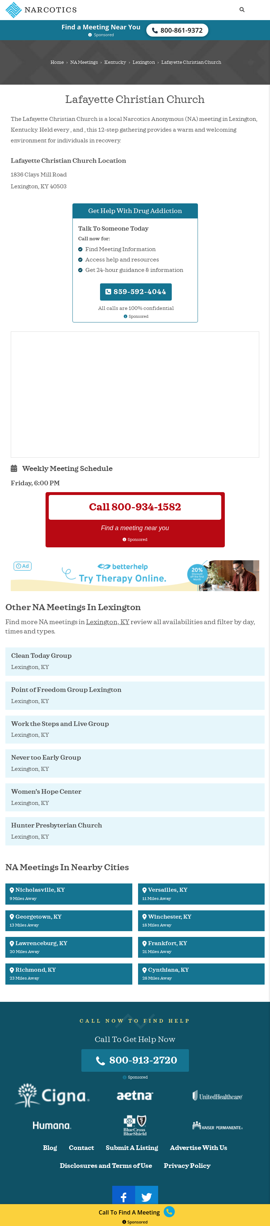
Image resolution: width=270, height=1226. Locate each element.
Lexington (144, 62)
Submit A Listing (132, 1148)
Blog (50, 1148)
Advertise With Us (198, 1148)
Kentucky (115, 62)
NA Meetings (84, 62)
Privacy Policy (187, 1166)
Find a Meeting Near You (101, 27)
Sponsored (135, 1222)
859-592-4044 (135, 291)
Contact (81, 1148)
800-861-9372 (177, 30)
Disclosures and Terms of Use (106, 1166)
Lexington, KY (107, 622)
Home (57, 62)
